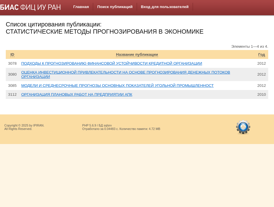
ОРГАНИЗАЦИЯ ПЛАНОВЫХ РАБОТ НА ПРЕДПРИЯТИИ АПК (76, 94)
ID (12, 54)
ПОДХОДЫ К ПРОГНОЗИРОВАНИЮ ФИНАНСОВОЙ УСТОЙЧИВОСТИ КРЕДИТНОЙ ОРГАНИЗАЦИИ (111, 63)
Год (261, 54)
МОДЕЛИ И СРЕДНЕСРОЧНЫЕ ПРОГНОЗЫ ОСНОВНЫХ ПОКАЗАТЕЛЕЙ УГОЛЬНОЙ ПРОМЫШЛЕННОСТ (117, 85)
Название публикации (137, 54)
